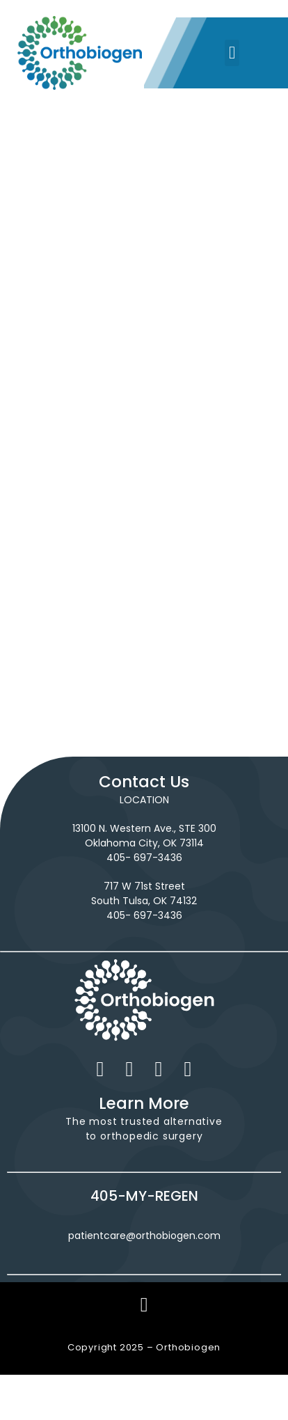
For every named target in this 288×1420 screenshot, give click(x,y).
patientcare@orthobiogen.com (144, 1235)
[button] (232, 53)
